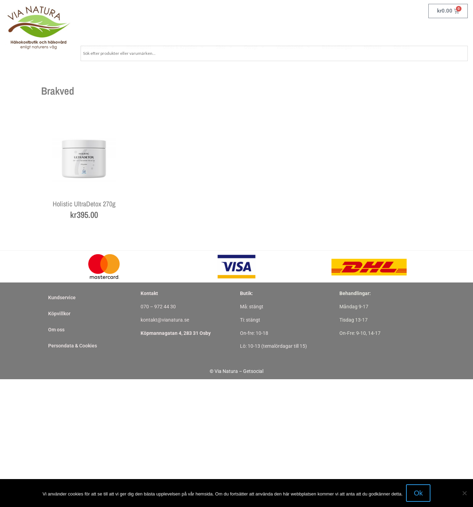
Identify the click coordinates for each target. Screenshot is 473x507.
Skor (224, 31)
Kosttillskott (97, 31)
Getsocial (253, 371)
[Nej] (464, 493)
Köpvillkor (59, 313)
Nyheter (373, 31)
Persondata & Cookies (72, 345)
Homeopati (138, 31)
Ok (418, 493)
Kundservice (62, 297)
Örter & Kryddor (183, 31)
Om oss (401, 31)
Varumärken (293, 31)
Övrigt (254, 31)
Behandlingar (337, 31)
